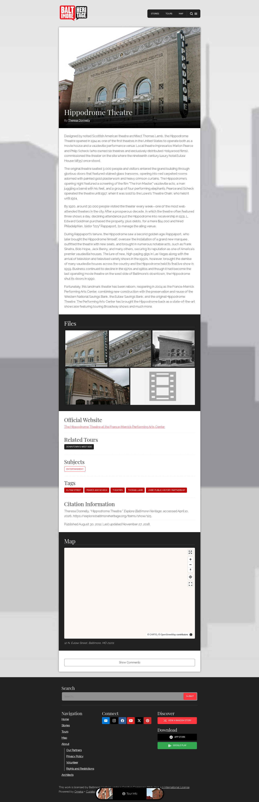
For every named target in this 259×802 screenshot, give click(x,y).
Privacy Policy (74, 756)
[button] (194, 13)
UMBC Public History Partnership (166, 490)
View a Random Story (177, 720)
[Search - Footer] (123, 696)
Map (181, 14)
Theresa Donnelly (79, 120)
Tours (169, 14)
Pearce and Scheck (96, 490)
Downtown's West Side (79, 447)
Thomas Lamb (135, 490)
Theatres (118, 490)
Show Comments (129, 662)
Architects (68, 774)
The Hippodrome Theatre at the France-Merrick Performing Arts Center (114, 427)
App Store (177, 737)
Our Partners (74, 750)
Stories (155, 14)
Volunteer (72, 762)
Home (65, 719)
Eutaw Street (73, 490)
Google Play (177, 745)
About (65, 743)
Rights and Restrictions (80, 768)
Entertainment (74, 469)
